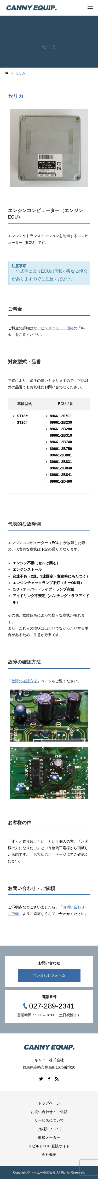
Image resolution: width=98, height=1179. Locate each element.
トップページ (49, 1103)
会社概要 (49, 1154)
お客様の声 (42, 854)
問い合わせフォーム (49, 975)
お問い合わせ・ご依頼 (49, 1112)
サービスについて (49, 1120)
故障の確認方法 (24, 681)
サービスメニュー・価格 (53, 328)
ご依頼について (49, 1129)
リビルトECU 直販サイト (49, 1146)
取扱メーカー (49, 1137)
